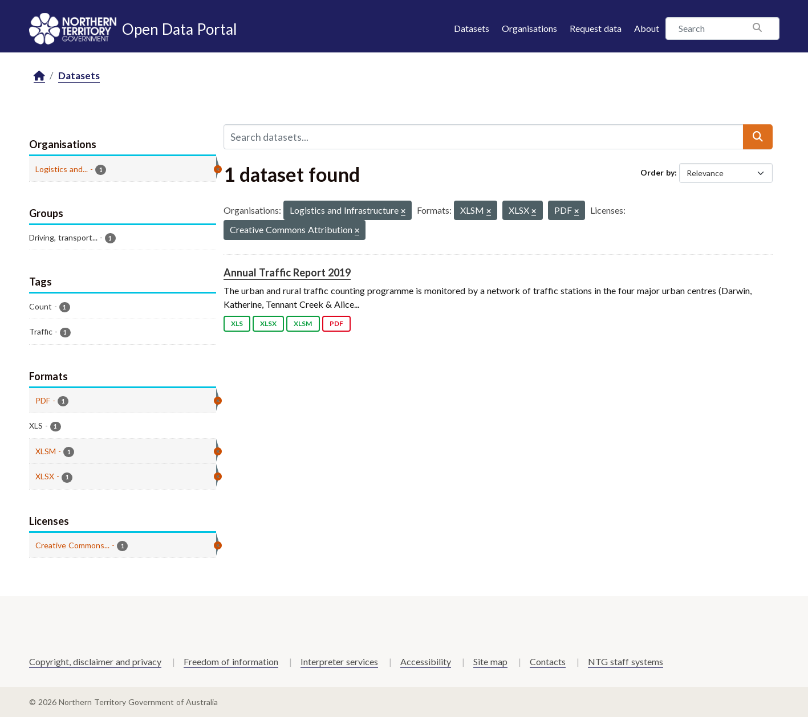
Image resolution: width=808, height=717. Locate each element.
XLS (237, 323)
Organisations (529, 28)
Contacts (548, 661)
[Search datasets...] (484, 136)
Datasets (471, 28)
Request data (596, 28)
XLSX (268, 323)
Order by (657, 172)
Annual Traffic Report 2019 (287, 272)
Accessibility (425, 661)
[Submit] (758, 136)
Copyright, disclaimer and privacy (95, 661)
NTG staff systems (625, 661)
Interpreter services (339, 661)
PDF (336, 323)
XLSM (303, 323)
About (646, 28)
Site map (490, 661)
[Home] (39, 76)
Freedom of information (231, 661)
